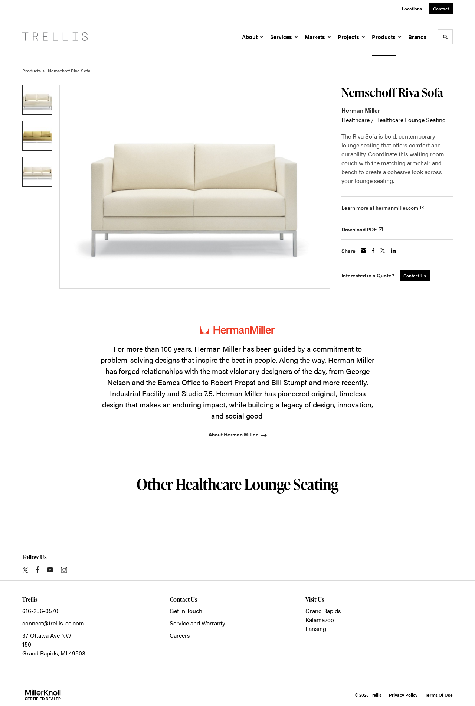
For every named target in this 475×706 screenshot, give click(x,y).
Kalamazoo (319, 619)
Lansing (315, 628)
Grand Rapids (323, 610)
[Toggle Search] (445, 36)
